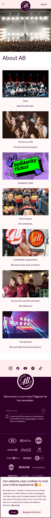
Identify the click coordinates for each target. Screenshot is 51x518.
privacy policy (30, 419)
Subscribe (43, 411)
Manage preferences (32, 512)
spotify (33, 368)
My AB (44, 4)
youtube (25, 368)
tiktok (40, 368)
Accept (13, 512)
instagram (10, 368)
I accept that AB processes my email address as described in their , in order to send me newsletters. (27, 418)
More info (15, 505)
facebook (17, 368)
